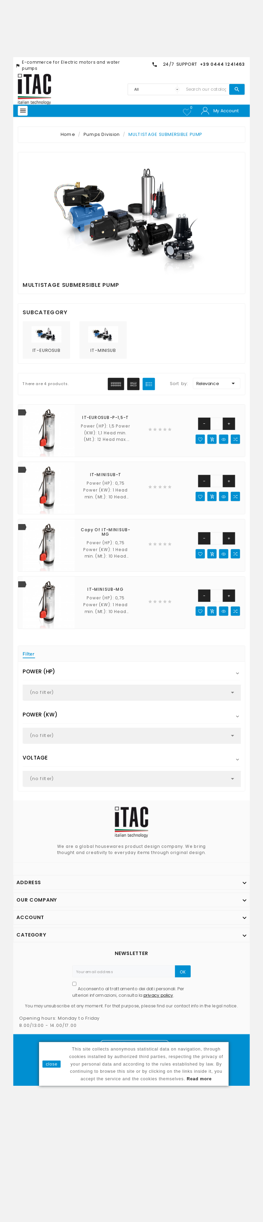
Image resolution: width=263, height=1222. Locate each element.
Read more (199, 1079)
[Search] (206, 89)
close (52, 1063)
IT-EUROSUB (47, 350)
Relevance (216, 383)
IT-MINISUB (103, 350)
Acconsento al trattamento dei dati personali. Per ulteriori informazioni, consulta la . (128, 992)
